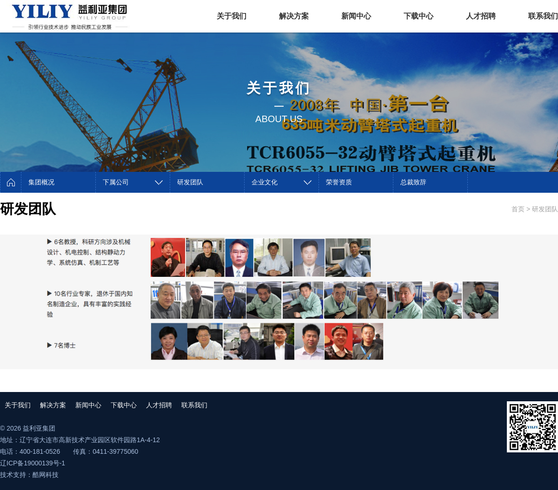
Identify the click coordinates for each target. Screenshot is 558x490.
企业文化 (265, 182)
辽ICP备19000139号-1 (32, 463)
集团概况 (41, 182)
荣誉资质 (339, 182)
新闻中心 (356, 16)
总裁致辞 (413, 182)
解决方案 (294, 16)
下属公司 (116, 182)
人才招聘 (481, 16)
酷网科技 (46, 474)
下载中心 (418, 16)
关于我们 (231, 16)
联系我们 (543, 16)
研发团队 (190, 182)
